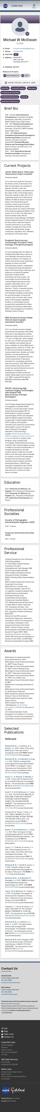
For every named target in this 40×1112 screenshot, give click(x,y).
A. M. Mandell (23, 759)
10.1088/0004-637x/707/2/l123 (23, 916)
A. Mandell (27, 777)
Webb (7, 181)
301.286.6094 (18, 51)
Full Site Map (5, 1062)
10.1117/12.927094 (12, 887)
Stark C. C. (9, 777)
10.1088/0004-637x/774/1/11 (15, 823)
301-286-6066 (6, 980)
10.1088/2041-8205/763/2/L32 (16, 859)
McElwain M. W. (11, 746)
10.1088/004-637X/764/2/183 (16, 841)
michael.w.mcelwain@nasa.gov (24, 48)
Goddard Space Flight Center (11, 1072)
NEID (6, 329)
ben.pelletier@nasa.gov (11, 1003)
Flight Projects (6, 1074)
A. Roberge (18, 777)
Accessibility (5, 1079)
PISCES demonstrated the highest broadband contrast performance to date (19, 436)
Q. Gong (31, 759)
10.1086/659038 (11, 902)
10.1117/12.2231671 (12, 773)
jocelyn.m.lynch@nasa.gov (10, 982)
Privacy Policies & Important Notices (13, 1076)
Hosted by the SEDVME (9, 1064)
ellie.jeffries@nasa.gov (9, 994)
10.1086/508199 (11, 951)
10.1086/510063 (28, 933)
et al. (13, 748)
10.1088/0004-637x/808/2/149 (22, 786)
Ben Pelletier (11, 1101)
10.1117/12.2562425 (12, 755)
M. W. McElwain (20, 792)
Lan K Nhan (16, 1098)
